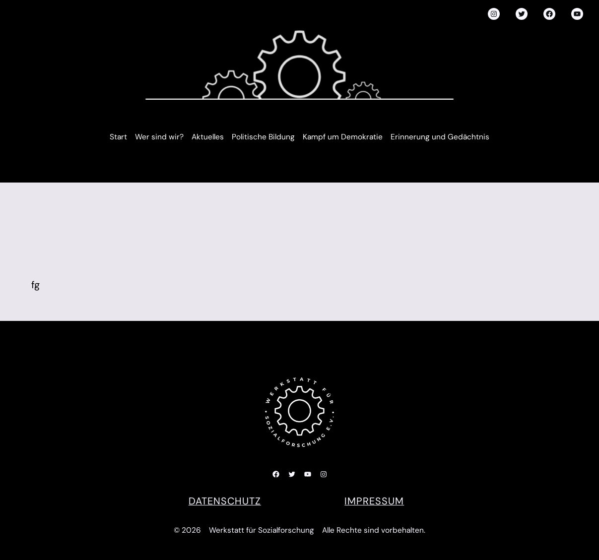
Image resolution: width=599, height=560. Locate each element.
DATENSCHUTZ (225, 501)
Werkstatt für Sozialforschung (261, 530)
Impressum (374, 501)
